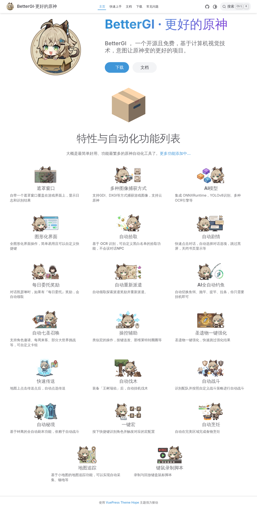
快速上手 (116, 6)
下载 (139, 6)
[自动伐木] (128, 374)
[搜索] (235, 6)
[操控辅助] (128, 328)
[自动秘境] (46, 417)
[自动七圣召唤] (46, 328)
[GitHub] (207, 6)
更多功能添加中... (175, 153)
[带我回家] (31, 6)
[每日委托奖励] (46, 280)
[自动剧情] (211, 232)
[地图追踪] (87, 463)
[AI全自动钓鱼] (211, 280)
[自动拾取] (128, 232)
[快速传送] (46, 374)
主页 (102, 6)
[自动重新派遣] (128, 280)
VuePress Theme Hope (122, 502)
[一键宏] (128, 417)
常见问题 (152, 6)
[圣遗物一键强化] (211, 328)
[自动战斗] (211, 374)
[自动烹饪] (211, 417)
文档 (129, 6)
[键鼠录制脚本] (169, 463)
